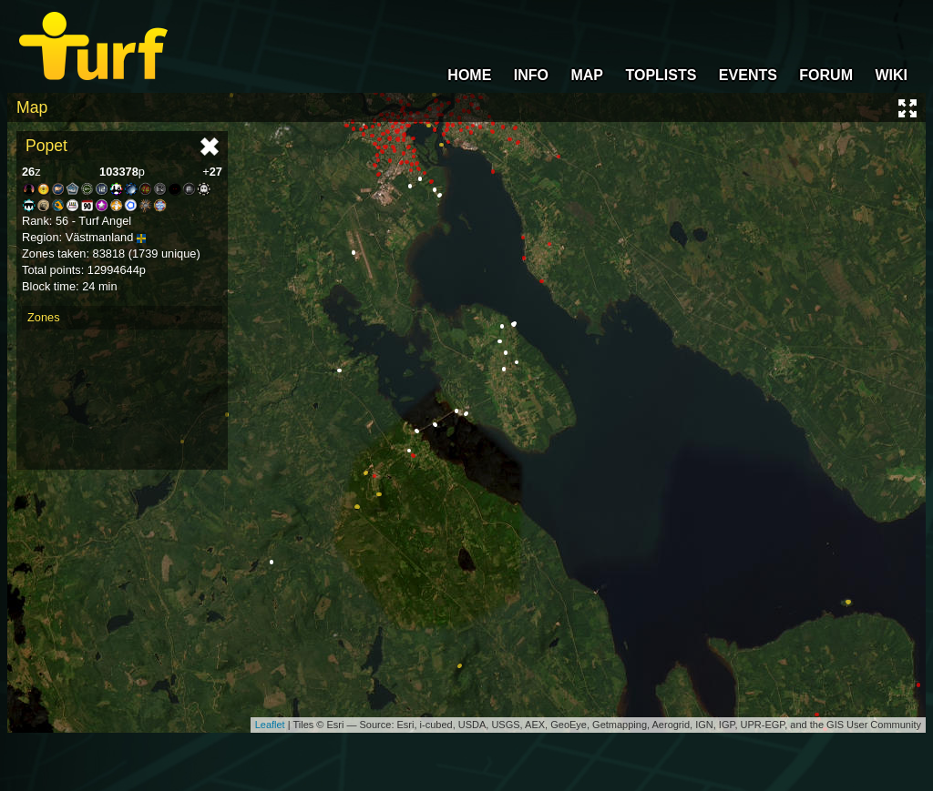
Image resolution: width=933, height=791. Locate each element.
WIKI (891, 75)
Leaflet (270, 724)
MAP (586, 75)
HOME (469, 75)
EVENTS (748, 75)
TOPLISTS (660, 75)
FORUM (826, 75)
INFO (531, 75)
